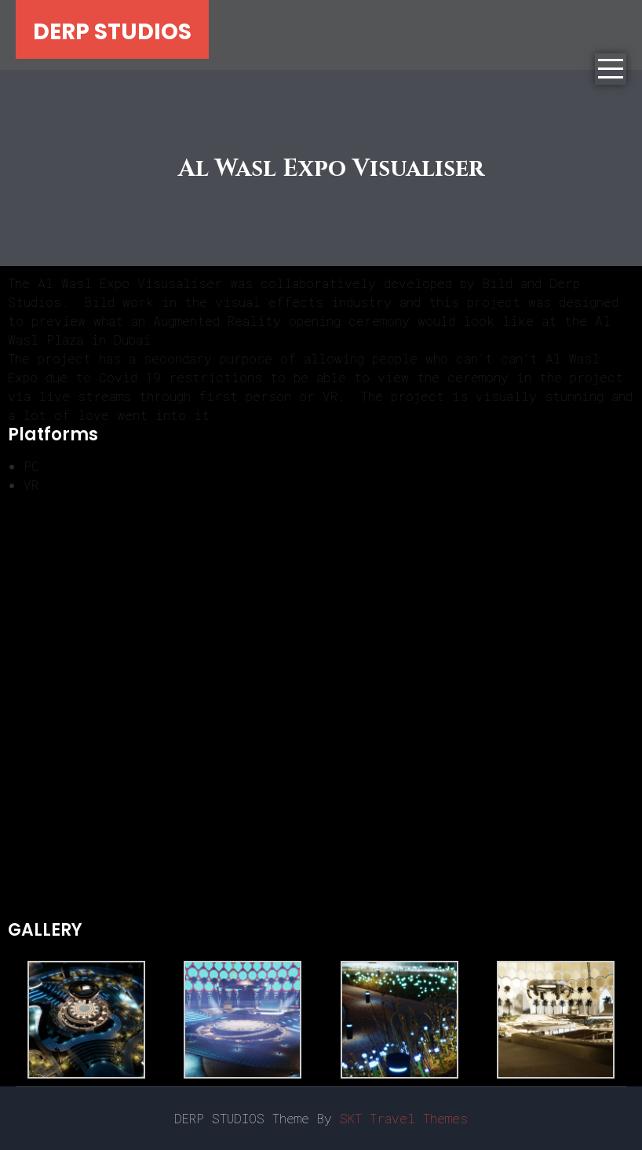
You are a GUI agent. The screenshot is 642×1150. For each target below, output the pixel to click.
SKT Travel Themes (404, 1118)
